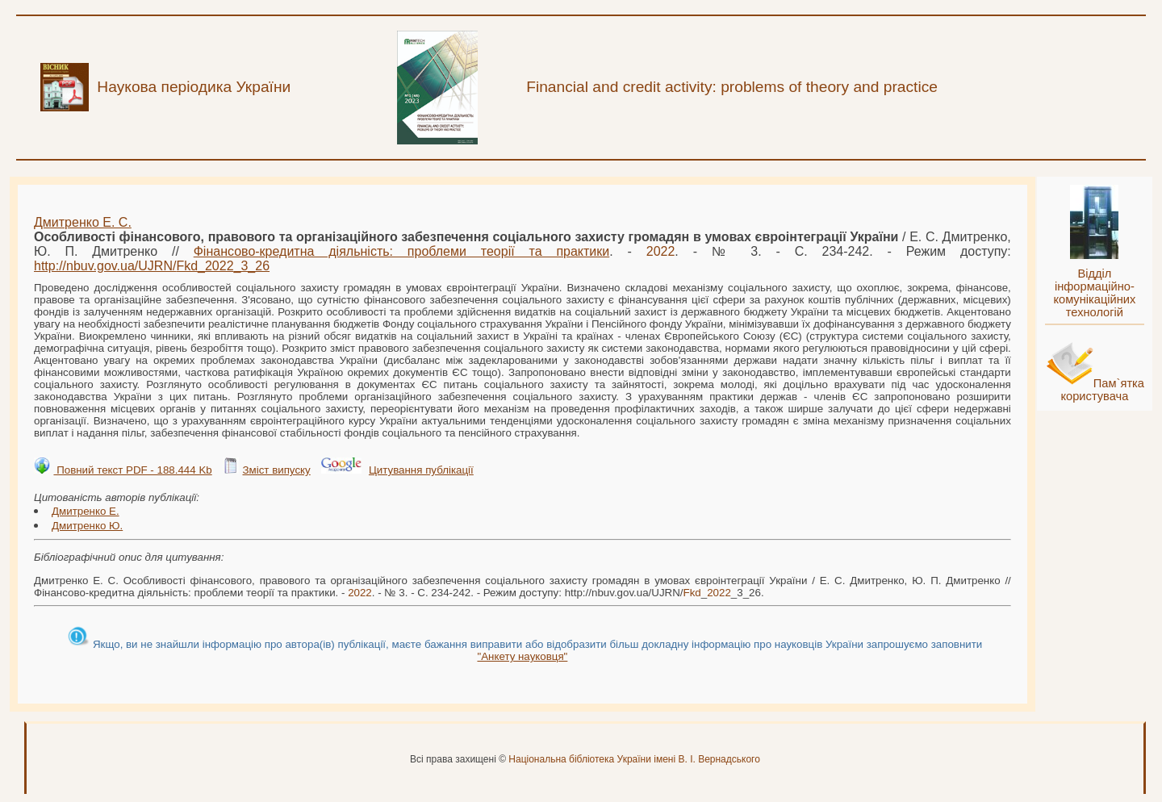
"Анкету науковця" (522, 656)
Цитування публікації (421, 470)
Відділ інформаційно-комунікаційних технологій (1094, 293)
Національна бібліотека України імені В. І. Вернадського (634, 759)
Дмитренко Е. (85, 511)
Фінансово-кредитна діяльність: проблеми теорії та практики (402, 251)
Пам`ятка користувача (1102, 390)
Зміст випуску (276, 470)
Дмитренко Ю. (87, 526)
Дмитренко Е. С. (83, 222)
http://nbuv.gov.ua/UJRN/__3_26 (152, 266)
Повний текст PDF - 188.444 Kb (132, 470)
